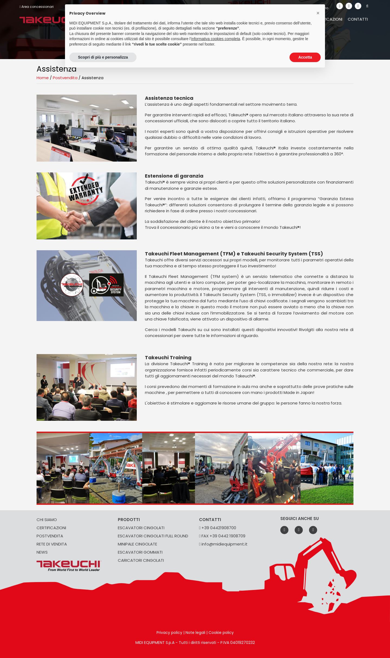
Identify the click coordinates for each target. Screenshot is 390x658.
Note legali (195, 632)
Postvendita (65, 78)
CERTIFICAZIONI (51, 528)
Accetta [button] (305, 57)
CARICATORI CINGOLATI (141, 560)
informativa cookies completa (215, 39)
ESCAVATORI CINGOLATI (141, 528)
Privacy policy (169, 632)
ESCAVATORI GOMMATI (140, 552)
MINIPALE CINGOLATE (137, 544)
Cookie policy (221, 632)
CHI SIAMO (47, 519)
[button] (318, 13)
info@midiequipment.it (223, 544)
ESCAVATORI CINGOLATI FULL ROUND (153, 536)
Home (43, 78)
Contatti (358, 19)
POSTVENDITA (50, 536)
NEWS (42, 552)
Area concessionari (37, 6)
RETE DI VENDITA (52, 544)
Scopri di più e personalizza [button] (103, 57)
